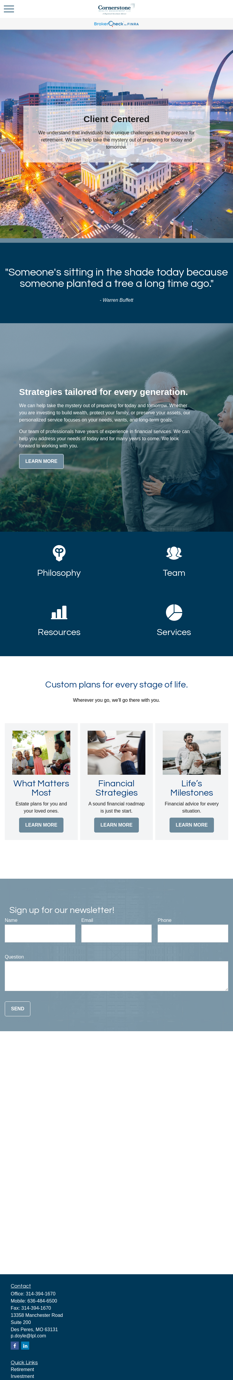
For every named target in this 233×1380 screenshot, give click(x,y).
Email (87, 920)
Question (14, 956)
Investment (22, 1376)
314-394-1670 (40, 1293)
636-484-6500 (42, 1300)
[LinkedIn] (25, 1346)
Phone (164, 920)
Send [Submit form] (17, 1008)
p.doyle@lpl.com (28, 1335)
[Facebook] (15, 1346)
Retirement (22, 1369)
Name (11, 920)
